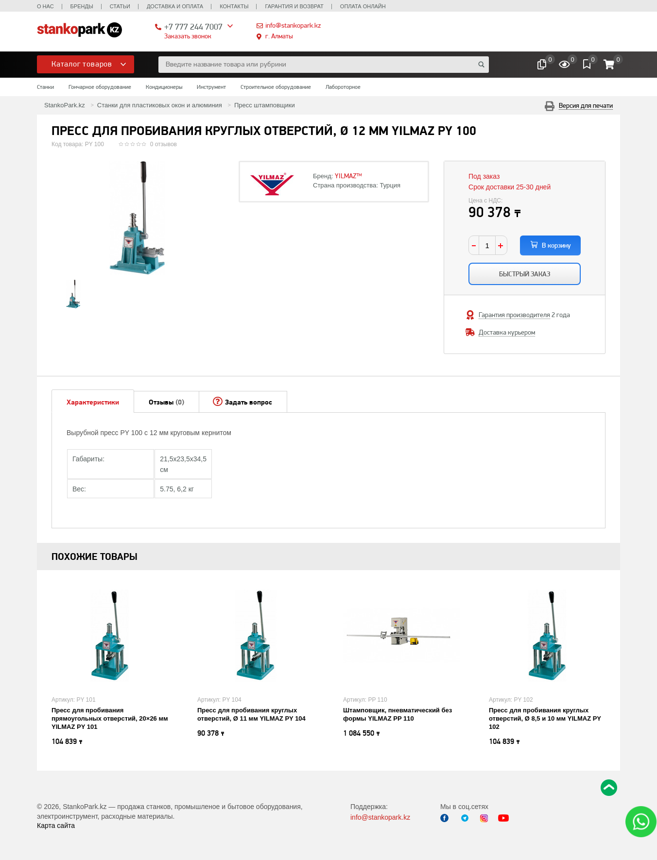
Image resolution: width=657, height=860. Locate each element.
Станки (45, 87)
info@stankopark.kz (293, 25)
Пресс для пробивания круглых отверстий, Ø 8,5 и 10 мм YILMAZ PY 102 (545, 718)
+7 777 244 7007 (193, 26)
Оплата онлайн (363, 6)
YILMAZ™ (348, 176)
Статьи (120, 6)
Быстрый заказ (524, 274)
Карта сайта (56, 825)
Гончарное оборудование (100, 87)
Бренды (81, 6)
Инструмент (211, 87)
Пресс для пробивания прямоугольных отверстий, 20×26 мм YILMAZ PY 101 (110, 718)
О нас (45, 6)
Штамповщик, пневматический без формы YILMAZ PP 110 (397, 714)
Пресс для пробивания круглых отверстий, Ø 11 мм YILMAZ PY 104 (251, 714)
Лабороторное (343, 87)
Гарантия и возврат (294, 6)
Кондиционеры (164, 87)
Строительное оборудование (276, 87)
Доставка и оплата (175, 6)
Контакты (234, 6)
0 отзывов (163, 144)
